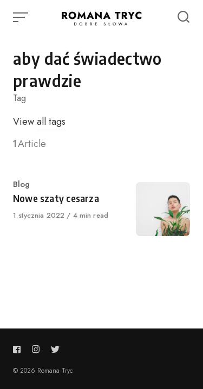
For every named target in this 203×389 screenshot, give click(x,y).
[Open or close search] (183, 17)
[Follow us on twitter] (55, 349)
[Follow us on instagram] (36, 349)
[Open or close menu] (21, 17)
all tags (51, 122)
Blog (21, 184)
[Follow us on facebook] (19, 349)
